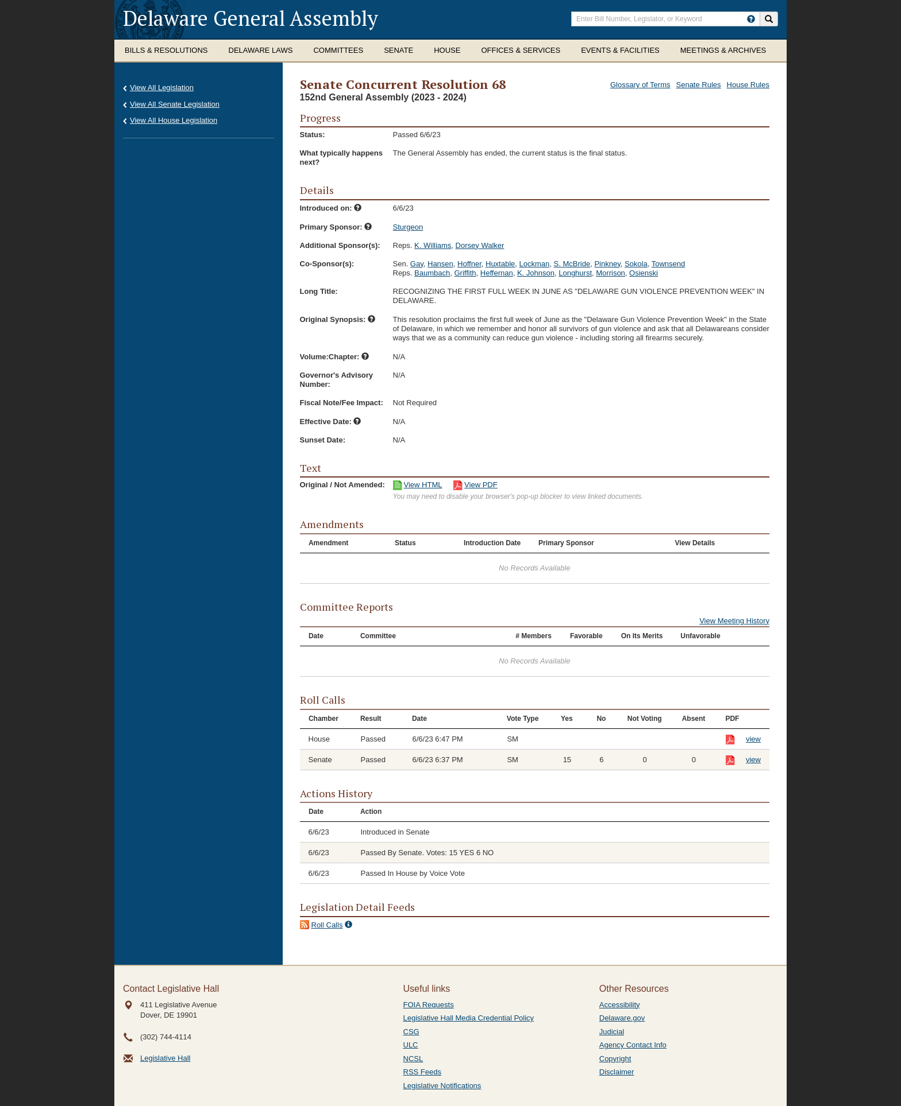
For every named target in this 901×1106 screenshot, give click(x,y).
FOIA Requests (428, 1004)
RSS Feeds (422, 1072)
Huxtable (500, 263)
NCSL (413, 1058)
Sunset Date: (322, 440)
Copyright (615, 1058)
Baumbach (432, 273)
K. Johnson (536, 273)
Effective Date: (330, 421)
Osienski (643, 273)
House (447, 50)
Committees (338, 50)
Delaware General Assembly (250, 18)
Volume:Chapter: (334, 356)
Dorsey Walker (480, 245)
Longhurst (575, 273)
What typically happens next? (341, 157)
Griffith (465, 273)
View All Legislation (162, 87)
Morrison (610, 273)
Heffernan (496, 273)
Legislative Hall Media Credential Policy (468, 1018)
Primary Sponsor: (336, 227)
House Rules (748, 84)
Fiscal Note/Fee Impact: (341, 402)
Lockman (534, 263)
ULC (410, 1045)
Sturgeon (408, 227)
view (753, 739)
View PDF (481, 484)
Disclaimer (616, 1072)
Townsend (669, 263)
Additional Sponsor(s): (340, 245)
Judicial (611, 1031)
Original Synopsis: (337, 319)
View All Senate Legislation (175, 104)
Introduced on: (331, 208)
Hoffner (469, 263)
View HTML (423, 484)
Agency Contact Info (633, 1045)
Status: (312, 134)
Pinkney (607, 263)
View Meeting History (734, 620)
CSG (411, 1031)
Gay (416, 263)
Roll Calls (327, 925)
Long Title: (319, 291)
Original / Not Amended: (342, 484)
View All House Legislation (173, 120)
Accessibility (619, 1004)
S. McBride (572, 263)
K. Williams (432, 245)
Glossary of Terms (640, 84)
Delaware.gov (622, 1018)
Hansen (440, 263)
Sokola (636, 263)
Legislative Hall (165, 1058)
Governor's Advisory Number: (337, 380)
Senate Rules (698, 84)
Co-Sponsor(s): (327, 263)
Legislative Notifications (442, 1085)
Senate (398, 50)
